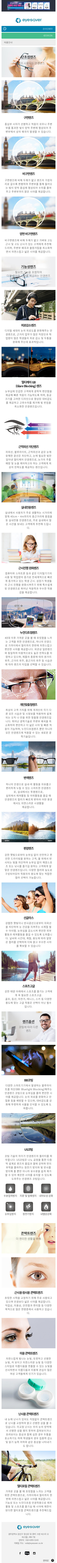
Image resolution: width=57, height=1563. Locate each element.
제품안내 (8, 42)
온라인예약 (47, 28)
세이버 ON (47, 35)
